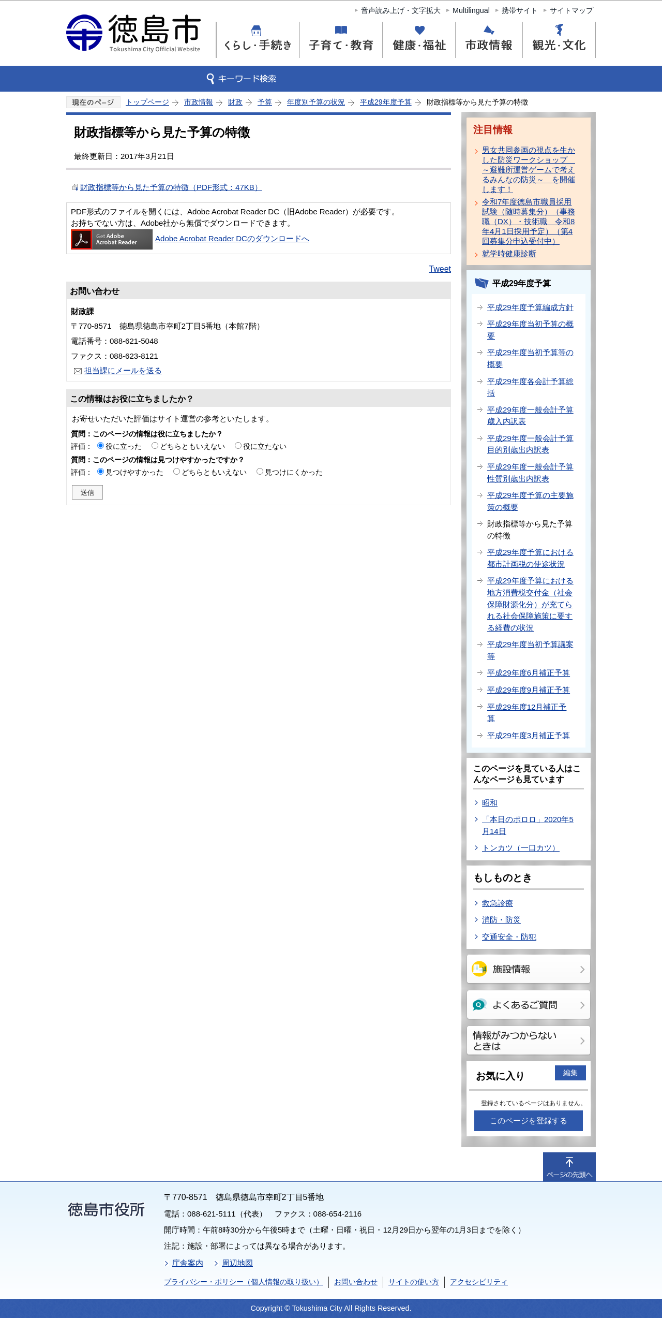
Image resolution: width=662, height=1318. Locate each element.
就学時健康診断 (509, 253)
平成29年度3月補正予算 (528, 735)
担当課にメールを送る (123, 370)
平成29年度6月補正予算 (528, 672)
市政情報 (198, 102)
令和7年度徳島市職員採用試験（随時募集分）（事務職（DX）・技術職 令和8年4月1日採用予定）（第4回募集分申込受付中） (528, 221)
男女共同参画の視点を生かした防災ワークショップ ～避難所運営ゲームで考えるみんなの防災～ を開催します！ (528, 169)
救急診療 (497, 903)
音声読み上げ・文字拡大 (401, 10)
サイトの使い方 (413, 1282)
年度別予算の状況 (316, 102)
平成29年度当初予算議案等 (530, 650)
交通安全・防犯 (509, 936)
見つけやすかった (134, 472)
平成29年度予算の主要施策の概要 (530, 501)
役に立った (124, 446)
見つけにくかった (294, 472)
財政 (235, 102)
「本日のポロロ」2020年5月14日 (528, 825)
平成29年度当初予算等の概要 (530, 358)
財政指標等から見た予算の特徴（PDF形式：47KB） (171, 187)
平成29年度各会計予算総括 (530, 387)
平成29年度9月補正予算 (528, 689)
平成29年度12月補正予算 (526, 712)
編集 (570, 1072)
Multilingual (471, 10)
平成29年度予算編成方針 (530, 307)
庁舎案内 (187, 1262)
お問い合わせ (356, 1282)
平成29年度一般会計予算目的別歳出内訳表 (530, 444)
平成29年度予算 (386, 102)
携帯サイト (520, 10)
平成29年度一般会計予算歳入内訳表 (530, 415)
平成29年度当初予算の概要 (530, 329)
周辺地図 (237, 1262)
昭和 (490, 802)
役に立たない (265, 446)
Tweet (440, 269)
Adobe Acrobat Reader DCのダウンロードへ (190, 238)
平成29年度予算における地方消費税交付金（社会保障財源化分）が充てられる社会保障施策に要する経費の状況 (530, 604)
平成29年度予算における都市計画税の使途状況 (530, 558)
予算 (265, 102)
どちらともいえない (192, 446)
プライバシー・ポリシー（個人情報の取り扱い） (243, 1282)
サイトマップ (571, 10)
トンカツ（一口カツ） (521, 847)
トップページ (147, 102)
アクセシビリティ (479, 1282)
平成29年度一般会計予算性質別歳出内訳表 (530, 472)
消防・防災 (501, 919)
